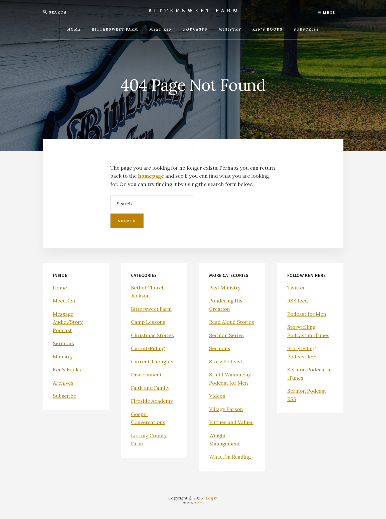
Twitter (296, 287)
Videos (217, 396)
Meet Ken (64, 300)
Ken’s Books (67, 369)
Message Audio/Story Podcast (68, 322)
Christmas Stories (152, 335)
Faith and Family (150, 388)
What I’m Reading (230, 457)
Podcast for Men (306, 314)
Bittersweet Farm (194, 10)
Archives (63, 383)
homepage (151, 176)
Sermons (63, 343)
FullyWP (198, 502)
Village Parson (226, 409)
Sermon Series (226, 335)
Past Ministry (225, 287)
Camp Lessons (148, 322)
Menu (327, 12)
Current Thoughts (152, 361)
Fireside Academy (152, 401)
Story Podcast (225, 361)
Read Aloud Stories (231, 322)
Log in (212, 497)
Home (60, 287)
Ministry (63, 356)
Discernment (146, 374)
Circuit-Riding (148, 348)
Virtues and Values (231, 422)
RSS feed (297, 300)
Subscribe (64, 396)
